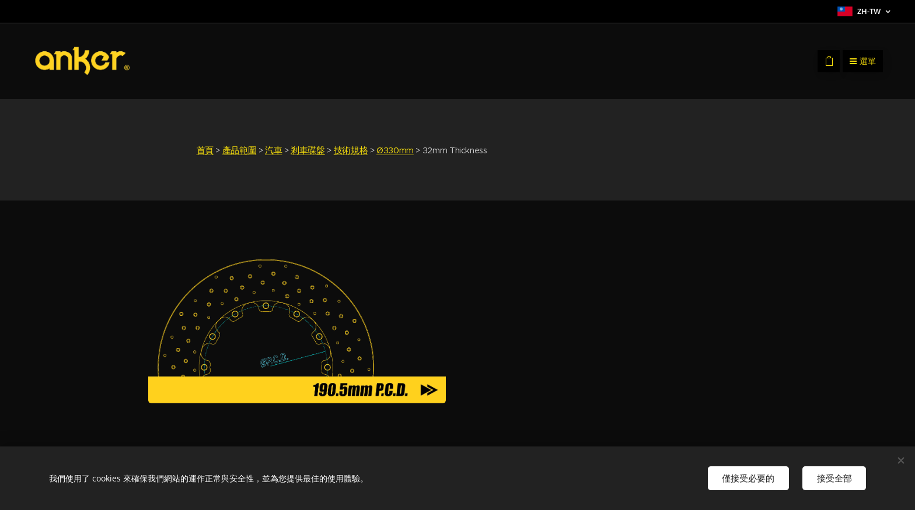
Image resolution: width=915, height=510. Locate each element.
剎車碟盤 (308, 150)
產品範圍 (239, 150)
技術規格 (351, 150)
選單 (863, 61)
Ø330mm (395, 150)
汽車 (273, 150)
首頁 (205, 150)
